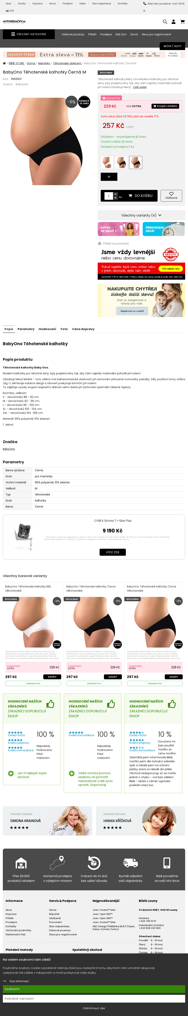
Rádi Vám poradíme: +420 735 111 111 (163, 7)
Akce (8, 3)
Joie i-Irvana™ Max (104, 907)
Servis (52, 3)
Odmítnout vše (94, 1008)
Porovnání (55, 919)
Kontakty (123, 3)
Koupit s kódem (164, 106)
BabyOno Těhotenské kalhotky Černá (91, 585)
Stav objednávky (101, 3)
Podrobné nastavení (19, 999)
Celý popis (140, 87)
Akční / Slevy (172, 46)
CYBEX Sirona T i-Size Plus (113, 517)
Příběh (92, 34)
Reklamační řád (15, 931)
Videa (82, 3)
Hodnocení (49, 325)
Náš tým (121, 34)
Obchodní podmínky (18, 927)
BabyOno (22, 84)
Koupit (52, 673)
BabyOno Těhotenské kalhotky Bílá (28, 585)
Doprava (37, 3)
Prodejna (68, 3)
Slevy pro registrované (156, 34)
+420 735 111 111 (147, 918)
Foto (66, 325)
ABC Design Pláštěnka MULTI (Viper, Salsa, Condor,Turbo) (114, 925)
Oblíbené (55, 915)
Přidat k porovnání (113, 241)
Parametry (27, 325)
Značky (22, 3)
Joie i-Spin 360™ (103, 911)
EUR (10, 11)
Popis (9, 325)
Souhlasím (12, 989)
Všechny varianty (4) (141, 212)
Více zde (112, 549)
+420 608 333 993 (150, 925)
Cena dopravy (86, 325)
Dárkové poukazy (73, 34)
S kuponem (13, 662)
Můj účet (54, 911)
